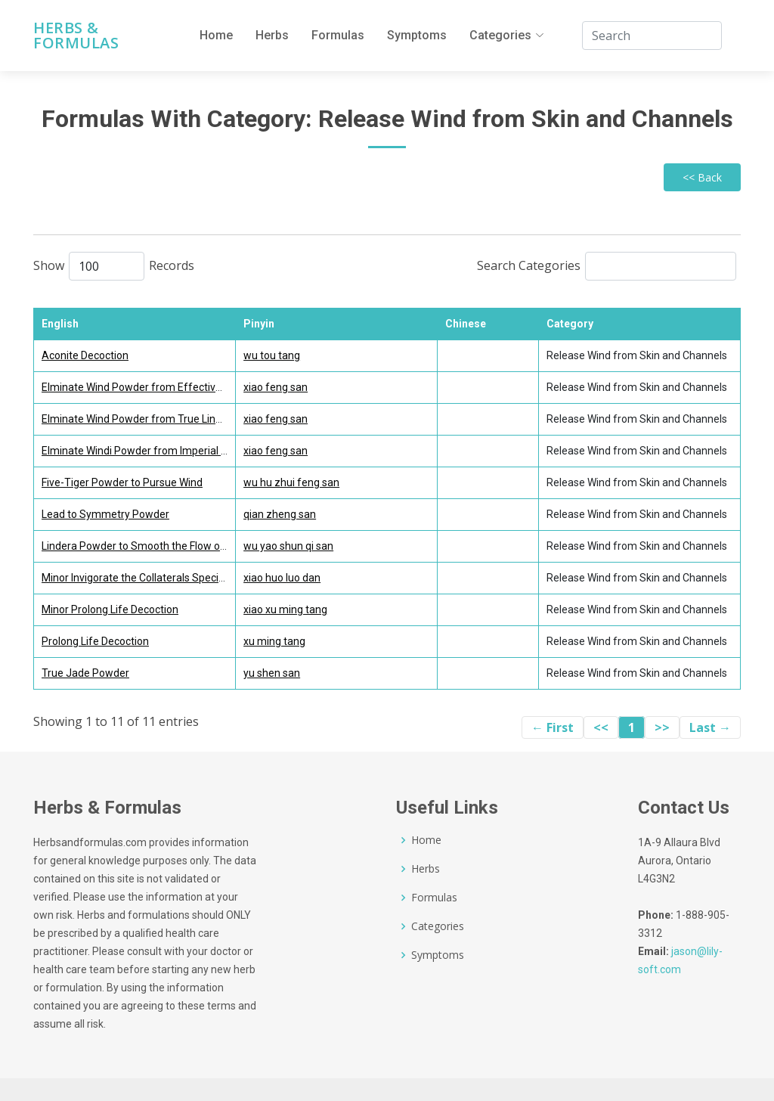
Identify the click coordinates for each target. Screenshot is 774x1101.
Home (216, 35)
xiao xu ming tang (285, 609)
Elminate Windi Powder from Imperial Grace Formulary (170, 451)
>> (662, 727)
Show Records (113, 266)
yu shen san (271, 673)
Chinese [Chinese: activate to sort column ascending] (465, 324)
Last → (710, 727)
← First (552, 727)
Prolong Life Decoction (95, 641)
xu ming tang (274, 641)
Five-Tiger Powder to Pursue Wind (122, 482)
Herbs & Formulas (76, 35)
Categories (437, 926)
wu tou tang (271, 355)
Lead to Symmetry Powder (105, 514)
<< (600, 727)
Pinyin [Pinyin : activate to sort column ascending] (258, 324)
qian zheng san (279, 514)
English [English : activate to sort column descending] (60, 324)
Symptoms (417, 35)
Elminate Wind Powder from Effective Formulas (155, 387)
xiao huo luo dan (281, 578)
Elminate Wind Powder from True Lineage (141, 419)
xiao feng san (275, 387)
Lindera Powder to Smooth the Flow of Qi (139, 546)
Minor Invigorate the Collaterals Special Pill (142, 578)
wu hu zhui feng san (291, 482)
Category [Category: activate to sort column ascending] (569, 324)
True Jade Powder (85, 673)
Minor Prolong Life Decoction (110, 609)
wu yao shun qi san (288, 546)
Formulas (337, 35)
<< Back (702, 177)
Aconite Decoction (85, 355)
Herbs (272, 35)
